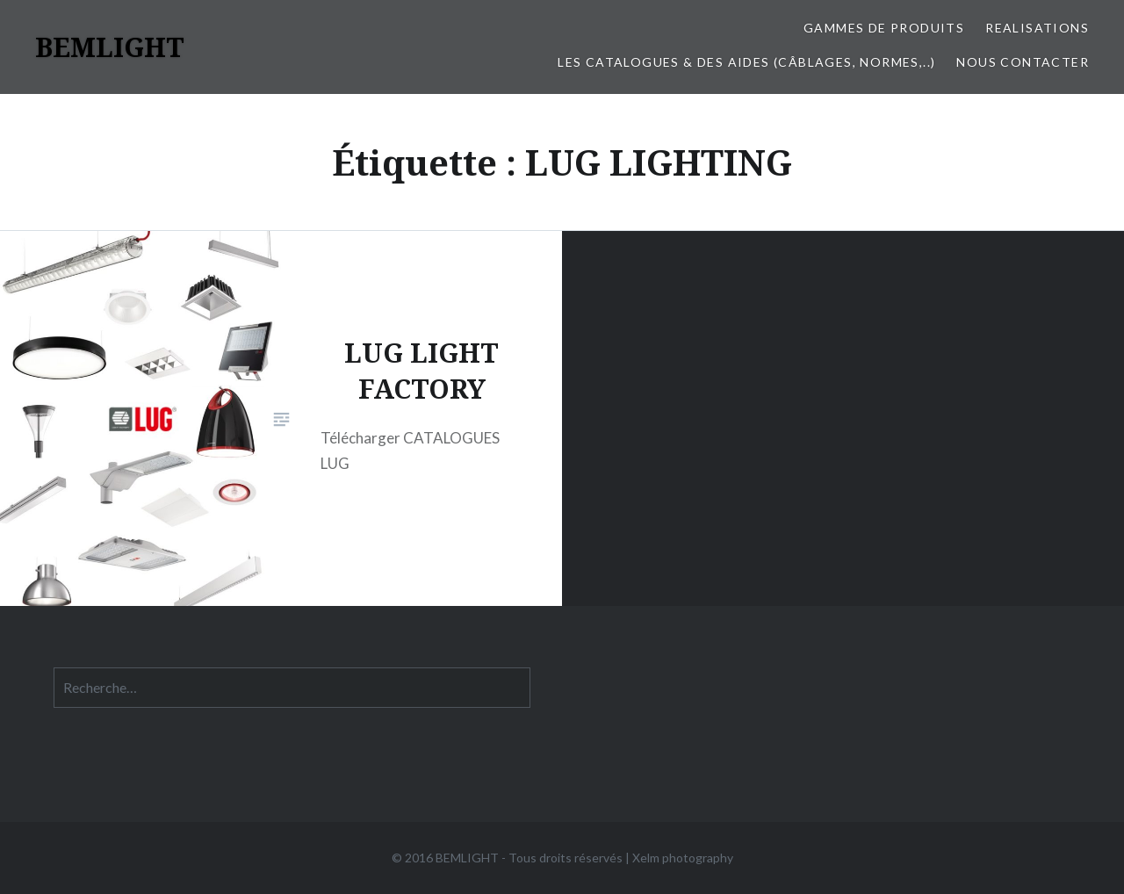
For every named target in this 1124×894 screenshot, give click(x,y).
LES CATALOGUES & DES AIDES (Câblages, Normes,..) (746, 61)
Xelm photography (682, 857)
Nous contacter (1022, 61)
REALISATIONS (1037, 27)
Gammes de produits (883, 27)
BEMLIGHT (109, 47)
